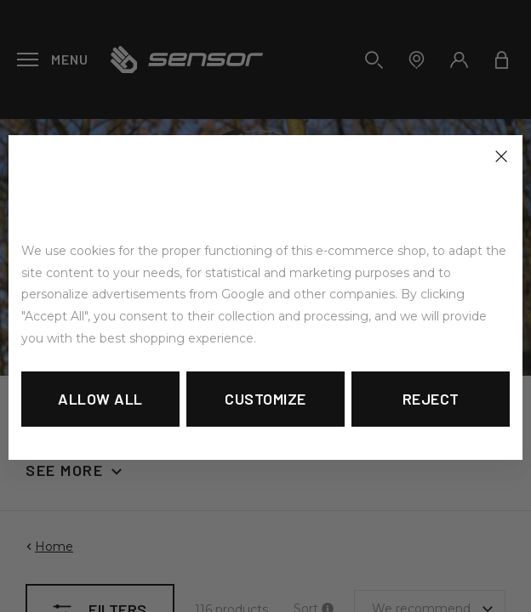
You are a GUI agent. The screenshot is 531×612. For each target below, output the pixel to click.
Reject (431, 398)
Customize (265, 398)
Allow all (100, 398)
